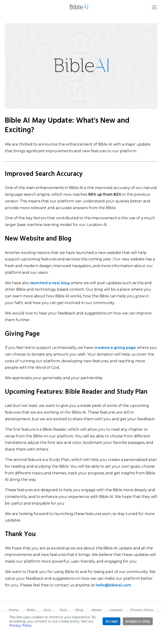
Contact (116, 610)
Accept (111, 621)
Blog (79, 610)
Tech (63, 610)
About (96, 610)
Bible (31, 610)
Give (47, 610)
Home (13, 610)
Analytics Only (137, 621)
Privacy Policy (142, 610)
